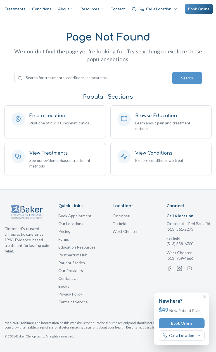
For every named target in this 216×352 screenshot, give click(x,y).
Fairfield (119, 223)
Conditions (41, 8)
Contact (117, 8)
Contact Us (68, 278)
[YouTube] (189, 268)
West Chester (125, 231)
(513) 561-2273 (180, 229)
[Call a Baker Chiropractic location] (158, 9)
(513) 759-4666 (180, 258)
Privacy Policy (70, 294)
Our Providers (70, 270)
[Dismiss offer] (204, 297)
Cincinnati (121, 215)
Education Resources (77, 247)
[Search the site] (92, 77)
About (66, 8)
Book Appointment (75, 215)
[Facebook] (169, 268)
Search (187, 77)
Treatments (14, 8)
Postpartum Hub (72, 254)
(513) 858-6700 (180, 243)
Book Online (199, 8)
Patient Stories (71, 262)
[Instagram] (179, 268)
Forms (63, 239)
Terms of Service (73, 301)
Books (63, 286)
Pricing (64, 231)
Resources (92, 8)
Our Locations (70, 223)
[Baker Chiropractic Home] (26, 212)
